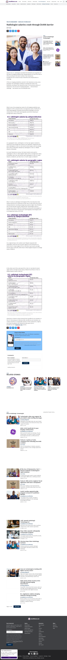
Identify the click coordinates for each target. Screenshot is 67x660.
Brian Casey (9, 27)
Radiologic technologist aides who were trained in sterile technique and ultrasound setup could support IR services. (31, 423)
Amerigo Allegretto (25, 419)
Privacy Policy (19, 656)
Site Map (45, 656)
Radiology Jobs (18, 324)
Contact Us (41, 656)
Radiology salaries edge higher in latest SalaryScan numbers (40, 389)
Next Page (17, 606)
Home (49, 656)
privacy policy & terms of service (30, 345)
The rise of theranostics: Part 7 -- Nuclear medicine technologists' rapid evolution (47, 63)
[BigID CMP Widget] (9, 654)
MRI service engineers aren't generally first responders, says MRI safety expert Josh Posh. (30, 486)
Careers (49, 386)
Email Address (18, 337)
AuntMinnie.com (10, 387)
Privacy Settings (26, 656)
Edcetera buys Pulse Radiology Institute (29, 542)
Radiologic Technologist (24, 21)
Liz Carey (23, 444)
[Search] (64, 2)
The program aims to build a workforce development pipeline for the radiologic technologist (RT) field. (29, 499)
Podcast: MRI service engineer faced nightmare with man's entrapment (31, 481)
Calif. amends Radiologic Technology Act (27, 521)
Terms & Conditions (34, 656)
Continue (25, 363)
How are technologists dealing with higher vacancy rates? (31, 569)
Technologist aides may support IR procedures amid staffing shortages (48, 42)
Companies (9, 386)
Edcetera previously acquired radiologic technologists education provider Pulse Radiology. (29, 547)
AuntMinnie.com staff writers (27, 431)
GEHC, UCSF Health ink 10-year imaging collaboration (48, 48)
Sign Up (17, 348)
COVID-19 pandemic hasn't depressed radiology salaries (53, 389)
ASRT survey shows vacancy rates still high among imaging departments (30, 582)
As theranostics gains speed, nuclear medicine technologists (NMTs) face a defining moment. (30, 476)
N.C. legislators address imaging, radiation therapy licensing (30, 594)
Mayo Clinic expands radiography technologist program (30, 531)
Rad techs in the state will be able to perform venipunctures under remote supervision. (30, 526)
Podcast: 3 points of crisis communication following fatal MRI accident (48, 56)
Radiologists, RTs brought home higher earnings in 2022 (26, 389)
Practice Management (12, 21)
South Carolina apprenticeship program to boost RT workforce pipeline (29, 493)
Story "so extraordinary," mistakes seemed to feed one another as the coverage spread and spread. (30, 447)
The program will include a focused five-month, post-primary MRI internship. (30, 536)
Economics (22, 386)
